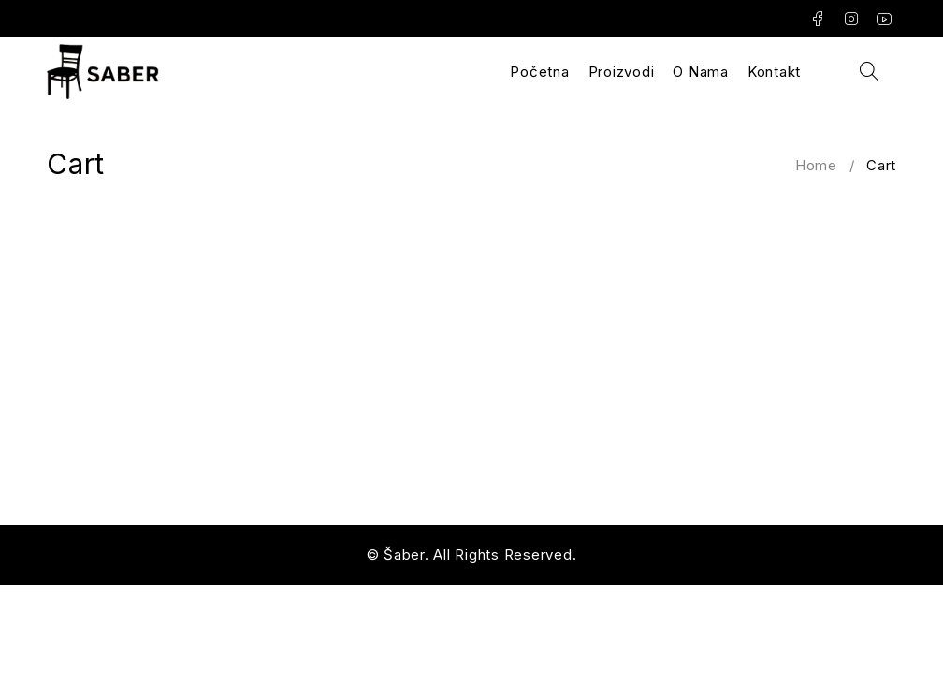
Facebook (818, 18)
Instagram (851, 18)
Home (816, 165)
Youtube (884, 18)
